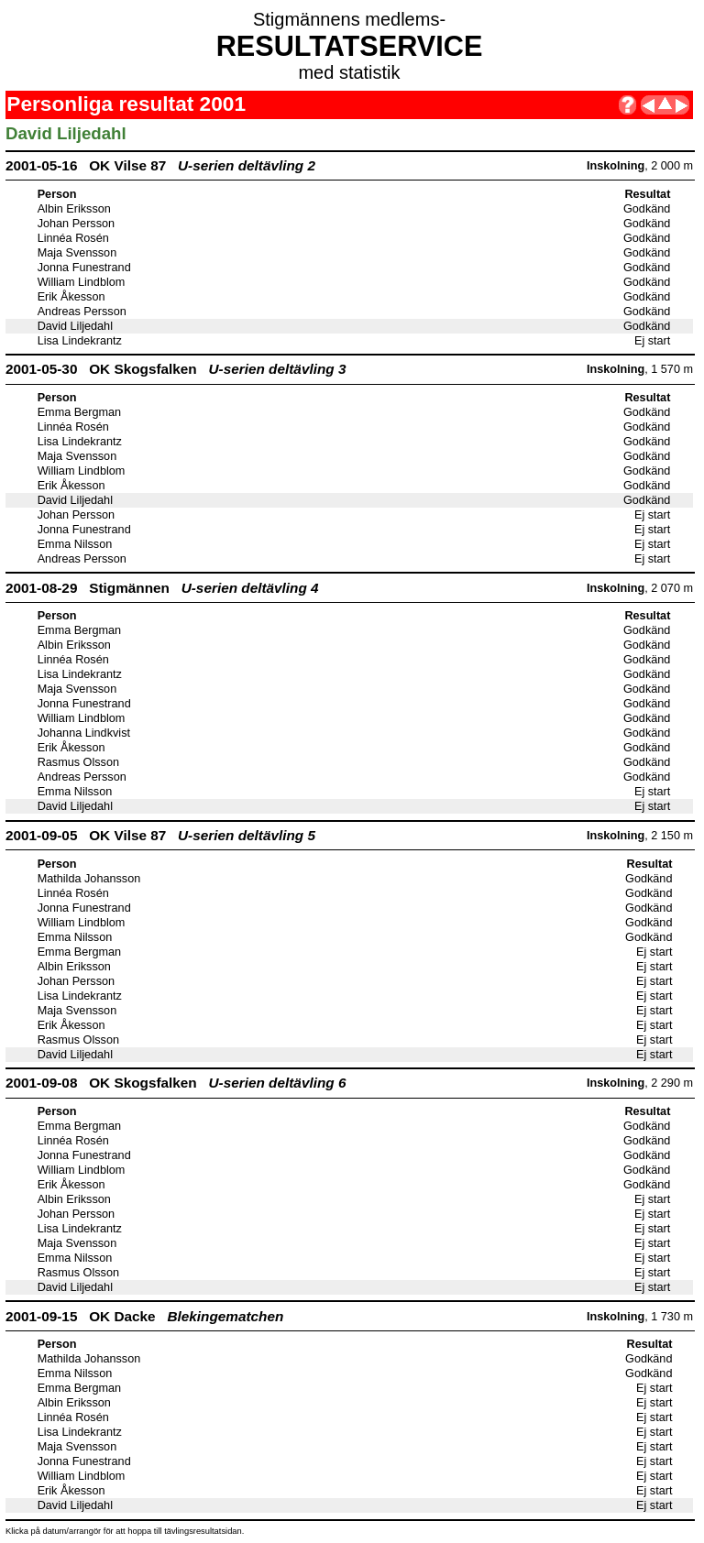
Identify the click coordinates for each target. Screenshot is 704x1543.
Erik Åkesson (71, 296)
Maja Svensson (77, 252)
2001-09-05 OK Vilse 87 (160, 835)
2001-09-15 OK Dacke (144, 1316)
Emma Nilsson (75, 544)
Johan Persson (76, 223)
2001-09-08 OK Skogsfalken (176, 1082)
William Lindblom (82, 282)
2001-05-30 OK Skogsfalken (176, 369)
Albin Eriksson (74, 208)
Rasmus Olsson (78, 762)
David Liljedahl (75, 326)
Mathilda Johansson (89, 878)
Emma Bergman (79, 412)
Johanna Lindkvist (84, 733)
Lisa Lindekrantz (80, 340)
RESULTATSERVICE (349, 45)
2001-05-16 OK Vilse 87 (160, 165)
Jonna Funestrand (84, 267)
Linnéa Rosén (73, 238)
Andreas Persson (82, 311)
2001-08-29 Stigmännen (162, 588)
